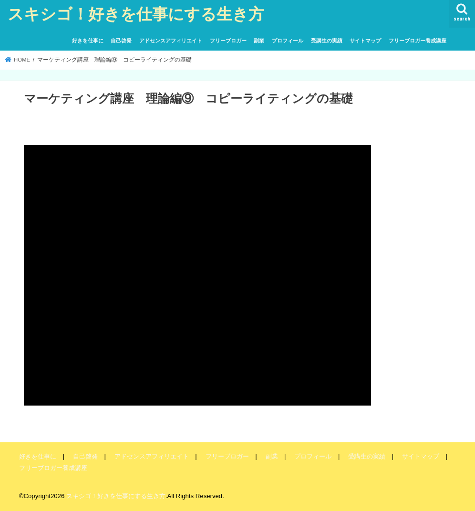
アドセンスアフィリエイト (170, 40)
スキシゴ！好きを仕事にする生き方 (136, 13)
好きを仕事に (87, 40)
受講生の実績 (326, 40)
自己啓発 (121, 40)
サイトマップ (365, 40)
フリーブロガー (228, 40)
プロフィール (287, 40)
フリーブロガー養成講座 (417, 40)
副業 (259, 40)
